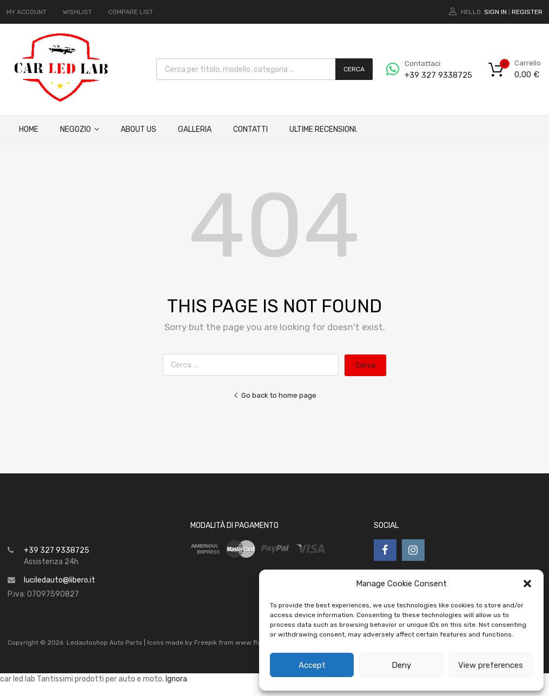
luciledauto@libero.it (59, 580)
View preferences (490, 665)
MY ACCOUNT (26, 12)
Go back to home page (274, 395)
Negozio (79, 129)
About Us (138, 129)
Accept (312, 665)
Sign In (495, 12)
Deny (401, 665)
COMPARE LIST (130, 12)
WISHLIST (77, 12)
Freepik (205, 642)
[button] (527, 583)
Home (28, 129)
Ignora (176, 679)
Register (527, 12)
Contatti (250, 129)
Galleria (194, 129)
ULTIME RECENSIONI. (323, 129)
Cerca (354, 69)
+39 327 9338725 (431, 75)
